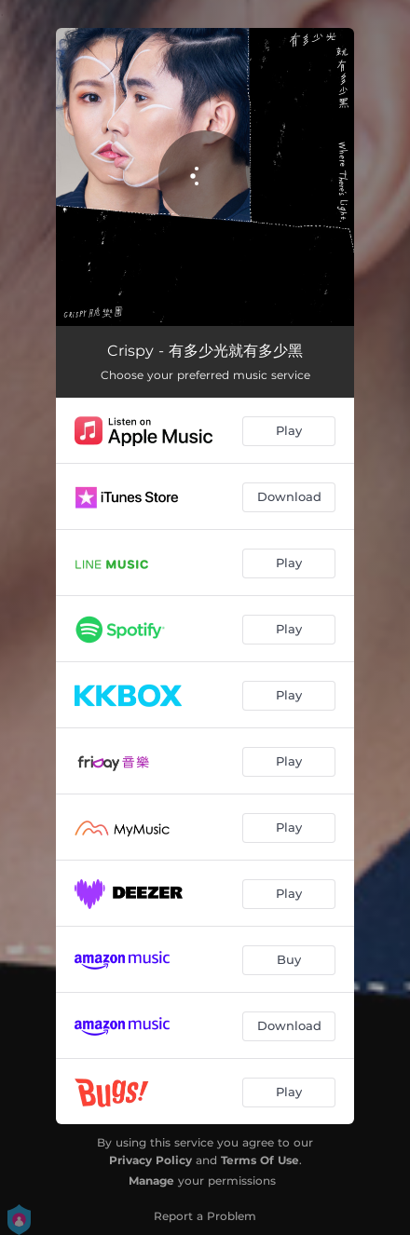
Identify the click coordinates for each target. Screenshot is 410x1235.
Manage (151, 1181)
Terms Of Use (260, 1160)
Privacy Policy (150, 1160)
